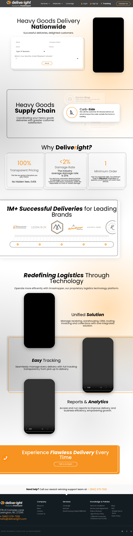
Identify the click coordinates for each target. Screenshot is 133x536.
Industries (58, 3)
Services (45, 3)
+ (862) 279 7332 (97, 489)
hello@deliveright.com (13, 519)
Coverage (70, 3)
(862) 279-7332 (11, 516)
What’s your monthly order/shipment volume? (33, 56)
